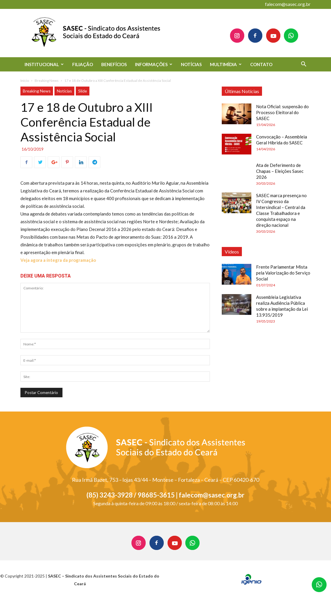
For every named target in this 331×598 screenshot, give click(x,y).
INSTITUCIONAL (44, 64)
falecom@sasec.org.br (288, 4)
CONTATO (261, 64)
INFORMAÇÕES (153, 64)
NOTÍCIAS (191, 64)
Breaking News (47, 80)
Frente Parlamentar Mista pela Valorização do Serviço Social (283, 272)
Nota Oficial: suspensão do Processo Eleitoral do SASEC (282, 112)
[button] (303, 65)
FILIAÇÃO (82, 64)
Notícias (64, 90)
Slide (82, 90)
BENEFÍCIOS (114, 64)
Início (24, 80)
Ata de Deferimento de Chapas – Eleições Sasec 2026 (279, 171)
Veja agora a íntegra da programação (58, 260)
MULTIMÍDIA (226, 64)
